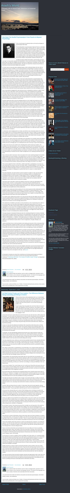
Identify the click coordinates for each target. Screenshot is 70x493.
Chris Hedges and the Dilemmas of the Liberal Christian (61, 141)
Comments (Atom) (26, 489)
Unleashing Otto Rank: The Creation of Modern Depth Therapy (23, 257)
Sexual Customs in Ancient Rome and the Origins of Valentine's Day (62, 107)
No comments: (18, 269)
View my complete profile (54, 243)
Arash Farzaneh (58, 222)
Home (24, 484)
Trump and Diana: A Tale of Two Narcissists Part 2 (61, 86)
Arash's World (10, 5)
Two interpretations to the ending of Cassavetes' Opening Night (61, 134)
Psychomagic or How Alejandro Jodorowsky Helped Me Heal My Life (61, 121)
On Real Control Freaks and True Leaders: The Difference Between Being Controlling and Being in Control (23, 294)
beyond (26, 249)
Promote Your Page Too (53, 214)
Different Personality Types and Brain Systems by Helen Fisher (61, 80)
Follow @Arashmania (53, 153)
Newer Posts (5, 484)
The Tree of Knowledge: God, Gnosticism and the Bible (61, 100)
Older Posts (42, 484)
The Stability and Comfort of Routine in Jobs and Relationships (60, 94)
